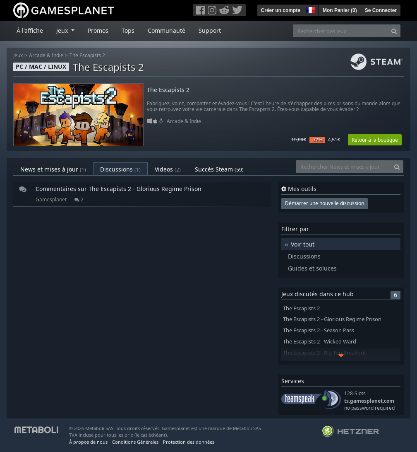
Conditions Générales (135, 442)
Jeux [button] (63, 30)
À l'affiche (30, 30)
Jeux (18, 55)
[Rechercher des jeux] (340, 30)
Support (210, 30)
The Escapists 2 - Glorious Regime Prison (332, 319)
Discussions (120, 169)
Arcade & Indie (46, 55)
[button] (309, 9)
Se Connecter (381, 10)
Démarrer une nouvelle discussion (324, 203)
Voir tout (302, 244)
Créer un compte (280, 10)
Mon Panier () (340, 10)
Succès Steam (219, 169)
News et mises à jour (53, 169)
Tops (128, 30)
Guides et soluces (312, 268)
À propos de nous (88, 442)
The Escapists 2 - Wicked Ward (319, 341)
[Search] (394, 30)
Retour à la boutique (375, 139)
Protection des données (188, 442)
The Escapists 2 (87, 55)
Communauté (166, 30)
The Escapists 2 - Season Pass (318, 330)
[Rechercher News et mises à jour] (343, 166)
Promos (98, 30)
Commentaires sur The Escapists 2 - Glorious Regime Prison (118, 189)
